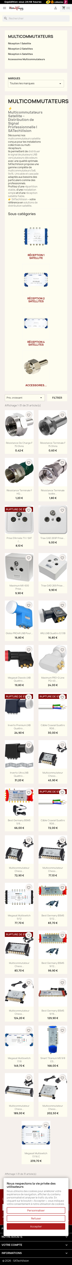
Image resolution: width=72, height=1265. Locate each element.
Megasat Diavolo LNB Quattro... (19, 679)
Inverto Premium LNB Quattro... (19, 727)
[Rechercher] (36, 18)
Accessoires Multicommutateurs (26, 59)
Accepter (36, 1226)
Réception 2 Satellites (20, 48)
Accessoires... (36, 385)
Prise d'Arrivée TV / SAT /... (19, 540)
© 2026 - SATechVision (15, 1260)
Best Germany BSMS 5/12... (53, 917)
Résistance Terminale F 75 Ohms (52, 444)
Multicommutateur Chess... (53, 774)
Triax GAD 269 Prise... (52, 585)
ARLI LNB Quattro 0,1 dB (52, 633)
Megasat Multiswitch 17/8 (19, 1060)
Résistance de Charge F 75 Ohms (19, 444)
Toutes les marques (36, 84)
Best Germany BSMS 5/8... (19, 822)
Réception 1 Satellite (19, 43)
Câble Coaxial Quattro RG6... (53, 727)
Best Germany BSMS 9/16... (53, 1012)
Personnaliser (36, 1210)
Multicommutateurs (30, 36)
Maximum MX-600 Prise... (19, 587)
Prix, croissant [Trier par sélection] (25, 398)
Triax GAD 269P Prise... (52, 538)
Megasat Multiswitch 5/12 (19, 917)
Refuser (36, 1218)
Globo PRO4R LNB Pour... (19, 633)
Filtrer (57, 397)
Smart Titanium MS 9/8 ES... (52, 1060)
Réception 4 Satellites (20, 53)
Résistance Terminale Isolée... (53, 492)
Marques (14, 78)
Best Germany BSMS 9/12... (53, 964)
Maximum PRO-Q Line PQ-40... (52, 679)
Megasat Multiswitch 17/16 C (36, 1155)
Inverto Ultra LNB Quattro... (19, 774)
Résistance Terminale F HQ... (19, 492)
